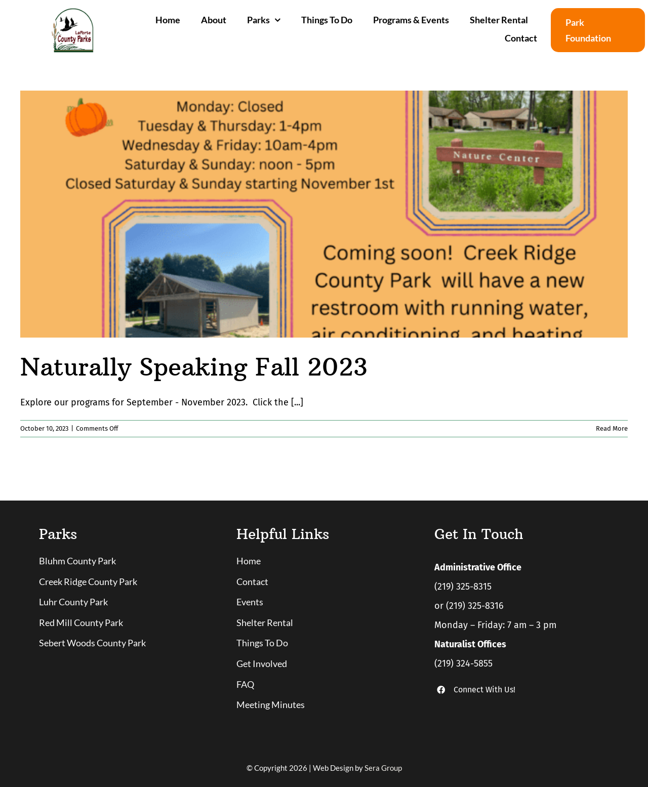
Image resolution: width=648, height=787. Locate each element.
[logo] (72, 12)
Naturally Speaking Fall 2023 (194, 367)
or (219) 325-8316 (469, 605)
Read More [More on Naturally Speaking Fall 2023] (612, 428)
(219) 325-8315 (463, 586)
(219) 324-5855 (463, 663)
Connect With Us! (484, 689)
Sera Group (383, 767)
